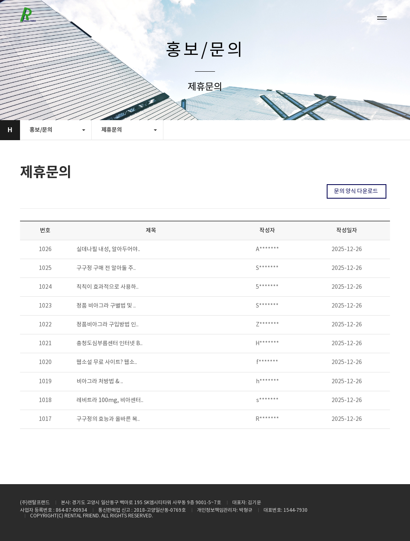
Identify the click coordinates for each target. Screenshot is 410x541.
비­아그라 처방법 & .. (99, 381)
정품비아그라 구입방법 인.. (107, 325)
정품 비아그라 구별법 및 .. (106, 306)
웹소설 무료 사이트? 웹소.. (106, 362)
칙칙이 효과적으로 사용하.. (107, 287)
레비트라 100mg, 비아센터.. (109, 400)
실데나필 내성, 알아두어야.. (108, 249)
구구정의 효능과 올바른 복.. (108, 419)
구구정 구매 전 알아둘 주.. (106, 268)
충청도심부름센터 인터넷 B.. (109, 343)
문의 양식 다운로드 (356, 191)
